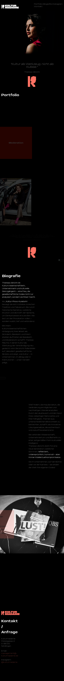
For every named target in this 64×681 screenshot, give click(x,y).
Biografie (47, 4)
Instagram (57, 4)
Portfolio (38, 4)
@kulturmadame (9, 662)
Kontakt (38, 6)
